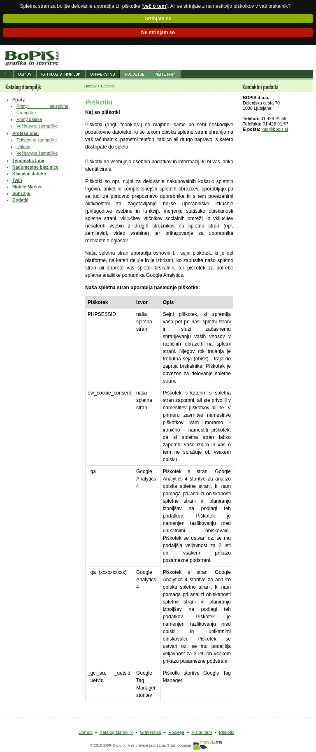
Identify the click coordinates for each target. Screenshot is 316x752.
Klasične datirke (29, 173)
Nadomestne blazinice (35, 167)
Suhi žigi (21, 193)
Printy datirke (29, 119)
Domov (90, 86)
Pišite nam (201, 732)
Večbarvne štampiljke (37, 125)
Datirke (23, 146)
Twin (17, 180)
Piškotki (226, 732)
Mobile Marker (27, 186)
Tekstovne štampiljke (36, 139)
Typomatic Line (28, 160)
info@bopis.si (275, 129)
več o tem (154, 6)
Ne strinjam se (158, 32)
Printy (18, 99)
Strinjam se (158, 18)
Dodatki (20, 199)
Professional (25, 133)
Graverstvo (150, 732)
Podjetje (108, 86)
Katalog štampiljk (116, 732)
